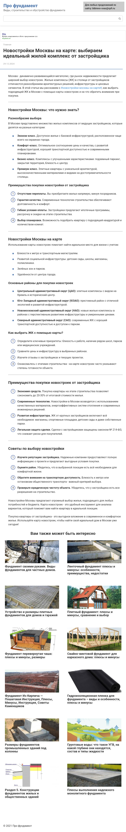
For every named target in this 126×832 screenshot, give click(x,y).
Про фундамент (20, 5)
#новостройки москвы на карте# (81, 87)
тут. (36, 36)
